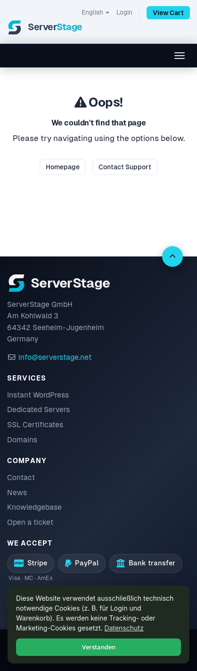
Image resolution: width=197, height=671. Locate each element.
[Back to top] (172, 256)
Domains (22, 440)
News (17, 493)
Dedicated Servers (38, 410)
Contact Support (124, 167)
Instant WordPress (38, 395)
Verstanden (98, 647)
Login (124, 12)
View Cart (168, 13)
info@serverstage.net (54, 357)
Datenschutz (124, 628)
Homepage (63, 167)
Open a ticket (30, 522)
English (95, 12)
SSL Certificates (35, 425)
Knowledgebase (34, 507)
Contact (21, 477)
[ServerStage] (44, 27)
